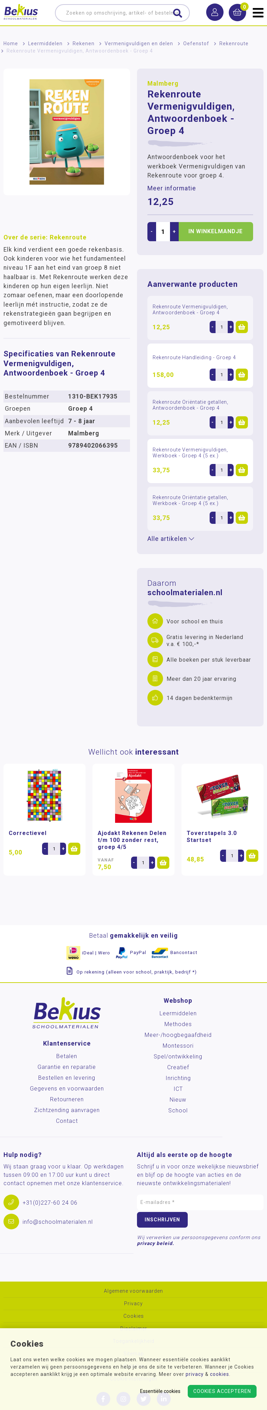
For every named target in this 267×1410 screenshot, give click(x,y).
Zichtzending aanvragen (67, 1110)
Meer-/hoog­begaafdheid (178, 1035)
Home (10, 43)
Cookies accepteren (222, 1391)
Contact (67, 1121)
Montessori (178, 1045)
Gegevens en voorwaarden (67, 1088)
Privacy (133, 1303)
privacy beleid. (155, 1243)
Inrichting (178, 1078)
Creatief (178, 1067)
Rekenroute (234, 43)
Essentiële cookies (160, 1391)
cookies (219, 1374)
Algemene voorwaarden (133, 1291)
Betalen (66, 1056)
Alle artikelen (170, 538)
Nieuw (178, 1099)
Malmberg (162, 83)
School (178, 1110)
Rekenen (84, 43)
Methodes (178, 1024)
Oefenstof (196, 43)
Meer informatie (171, 188)
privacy (195, 1374)
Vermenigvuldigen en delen (139, 43)
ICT (178, 1089)
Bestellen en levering (66, 1077)
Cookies (133, 1316)
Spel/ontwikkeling (178, 1056)
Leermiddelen (45, 43)
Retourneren (67, 1099)
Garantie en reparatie (67, 1067)
